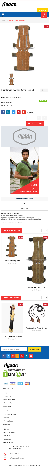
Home (3, 20)
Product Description (24, 199)
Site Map (6, 429)
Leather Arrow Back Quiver (12, 336)
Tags (24, 203)
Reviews (24, 208)
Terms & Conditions (10, 399)
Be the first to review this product (11, 97)
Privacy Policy (8, 396)
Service (6, 417)
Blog (5, 393)
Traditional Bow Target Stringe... (37, 328)
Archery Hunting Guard (12, 261)
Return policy (8, 403)
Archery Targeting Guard (36, 287)
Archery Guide (8, 421)
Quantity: (30, 113)
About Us (7, 436)
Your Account (8, 411)
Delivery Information (10, 414)
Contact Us (7, 439)
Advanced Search (9, 432)
